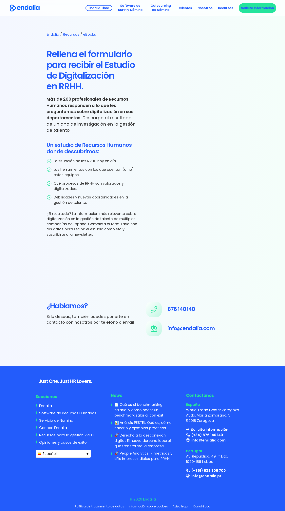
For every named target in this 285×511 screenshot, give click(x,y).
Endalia (53, 34)
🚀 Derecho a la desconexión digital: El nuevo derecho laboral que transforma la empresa (142, 440)
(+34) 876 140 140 (207, 434)
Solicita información (209, 429)
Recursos (71, 34)
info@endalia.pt (206, 475)
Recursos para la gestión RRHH (66, 435)
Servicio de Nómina (56, 420)
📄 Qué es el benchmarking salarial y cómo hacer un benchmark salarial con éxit (138, 410)
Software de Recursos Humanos (67, 413)
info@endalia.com (208, 440)
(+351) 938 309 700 (208, 470)
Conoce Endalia (53, 427)
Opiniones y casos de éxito (63, 442)
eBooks (89, 34)
